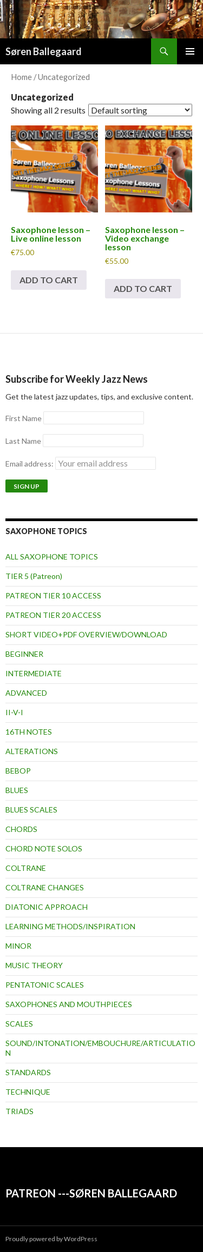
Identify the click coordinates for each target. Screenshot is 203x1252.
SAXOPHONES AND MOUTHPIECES (68, 1004)
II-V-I (14, 712)
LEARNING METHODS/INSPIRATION (70, 926)
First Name (23, 418)
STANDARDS (28, 1072)
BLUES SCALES (31, 809)
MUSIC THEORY (34, 965)
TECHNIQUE (27, 1091)
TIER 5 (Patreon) (33, 576)
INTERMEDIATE (33, 673)
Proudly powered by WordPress (51, 1239)
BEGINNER (24, 653)
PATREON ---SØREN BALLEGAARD (91, 1193)
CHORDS (21, 829)
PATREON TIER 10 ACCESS (53, 595)
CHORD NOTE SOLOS (43, 848)
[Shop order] (140, 110)
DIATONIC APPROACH (46, 906)
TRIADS (19, 1111)
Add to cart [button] (48, 280)
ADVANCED (26, 692)
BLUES (16, 790)
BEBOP (18, 770)
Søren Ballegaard (43, 51)
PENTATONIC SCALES (44, 984)
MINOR (18, 945)
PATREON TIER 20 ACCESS (53, 615)
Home (21, 77)
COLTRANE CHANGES (44, 887)
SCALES (19, 1023)
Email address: (80, 463)
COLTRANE (25, 868)
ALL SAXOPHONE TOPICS (51, 556)
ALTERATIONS (31, 751)
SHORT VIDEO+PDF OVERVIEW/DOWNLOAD (86, 634)
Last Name (23, 440)
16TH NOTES (28, 731)
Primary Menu (190, 51)
